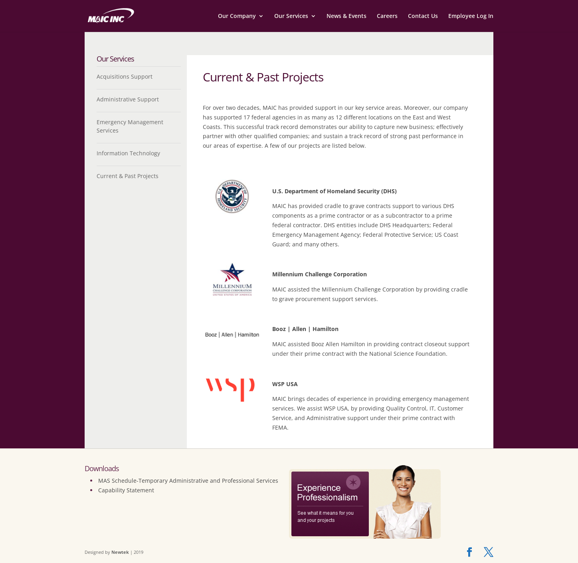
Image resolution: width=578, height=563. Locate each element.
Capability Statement (126, 490)
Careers (387, 16)
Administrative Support (128, 99)
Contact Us (423, 16)
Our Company (237, 16)
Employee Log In (470, 16)
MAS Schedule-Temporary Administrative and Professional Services (188, 480)
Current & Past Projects (127, 176)
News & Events (346, 16)
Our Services (291, 16)
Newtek (120, 552)
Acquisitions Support (124, 76)
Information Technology (128, 153)
